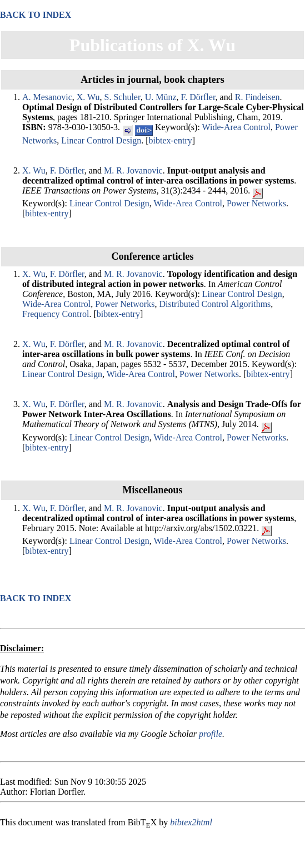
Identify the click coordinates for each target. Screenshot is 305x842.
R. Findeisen (257, 97)
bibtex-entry (170, 140)
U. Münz (161, 97)
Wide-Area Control (236, 127)
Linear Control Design (101, 140)
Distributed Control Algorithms (215, 304)
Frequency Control (55, 314)
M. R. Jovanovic (133, 170)
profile (210, 734)
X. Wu (88, 97)
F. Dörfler (198, 97)
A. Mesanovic (47, 97)
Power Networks (256, 203)
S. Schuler (122, 97)
